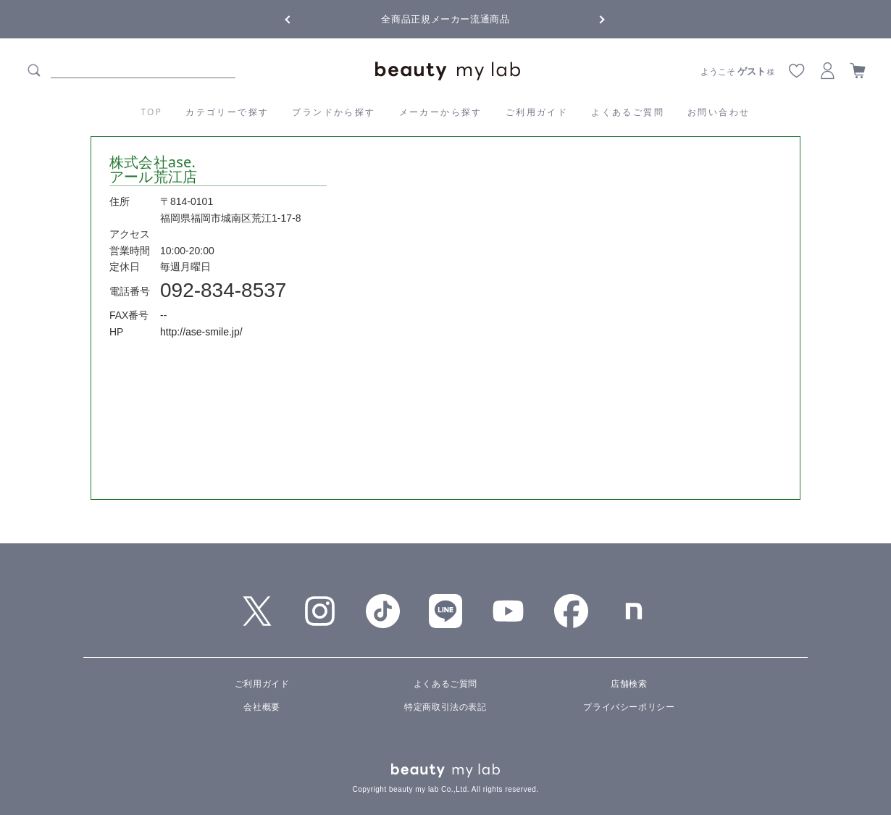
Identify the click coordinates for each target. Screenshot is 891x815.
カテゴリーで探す (227, 112)
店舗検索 (629, 684)
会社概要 (261, 707)
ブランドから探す (333, 112)
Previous (300, 18)
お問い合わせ (718, 112)
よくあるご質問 (627, 112)
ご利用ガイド (537, 112)
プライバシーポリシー (628, 707)
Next (590, 18)
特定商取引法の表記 (445, 707)
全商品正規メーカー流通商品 (445, 19)
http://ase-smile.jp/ (201, 332)
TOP (152, 112)
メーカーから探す (440, 112)
